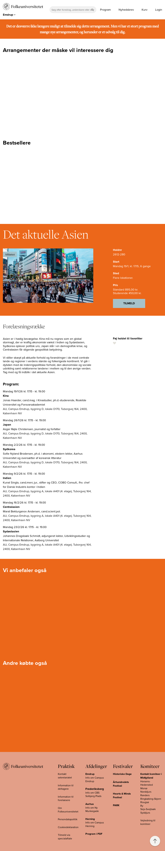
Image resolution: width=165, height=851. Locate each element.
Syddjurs (145, 812)
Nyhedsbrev (126, 9)
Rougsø (144, 802)
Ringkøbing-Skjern (150, 799)
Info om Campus (94, 822)
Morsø (143, 788)
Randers (145, 795)
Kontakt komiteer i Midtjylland (151, 776)
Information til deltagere (65, 787)
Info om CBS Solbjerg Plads (93, 794)
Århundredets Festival (121, 784)
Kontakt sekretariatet (65, 775)
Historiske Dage (122, 774)
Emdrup (89, 774)
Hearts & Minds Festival (122, 795)
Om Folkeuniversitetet (68, 809)
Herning (90, 819)
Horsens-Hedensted (146, 783)
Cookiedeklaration (68, 827)
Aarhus (89, 804)
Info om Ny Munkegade (92, 809)
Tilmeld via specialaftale (65, 836)
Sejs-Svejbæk (148, 809)
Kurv (144, 9)
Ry (141, 805)
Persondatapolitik (67, 819)
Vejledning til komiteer (147, 822)
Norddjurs (145, 791)
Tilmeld (129, 303)
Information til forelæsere (65, 798)
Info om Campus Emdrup (94, 779)
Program (105, 9)
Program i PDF (93, 834)
